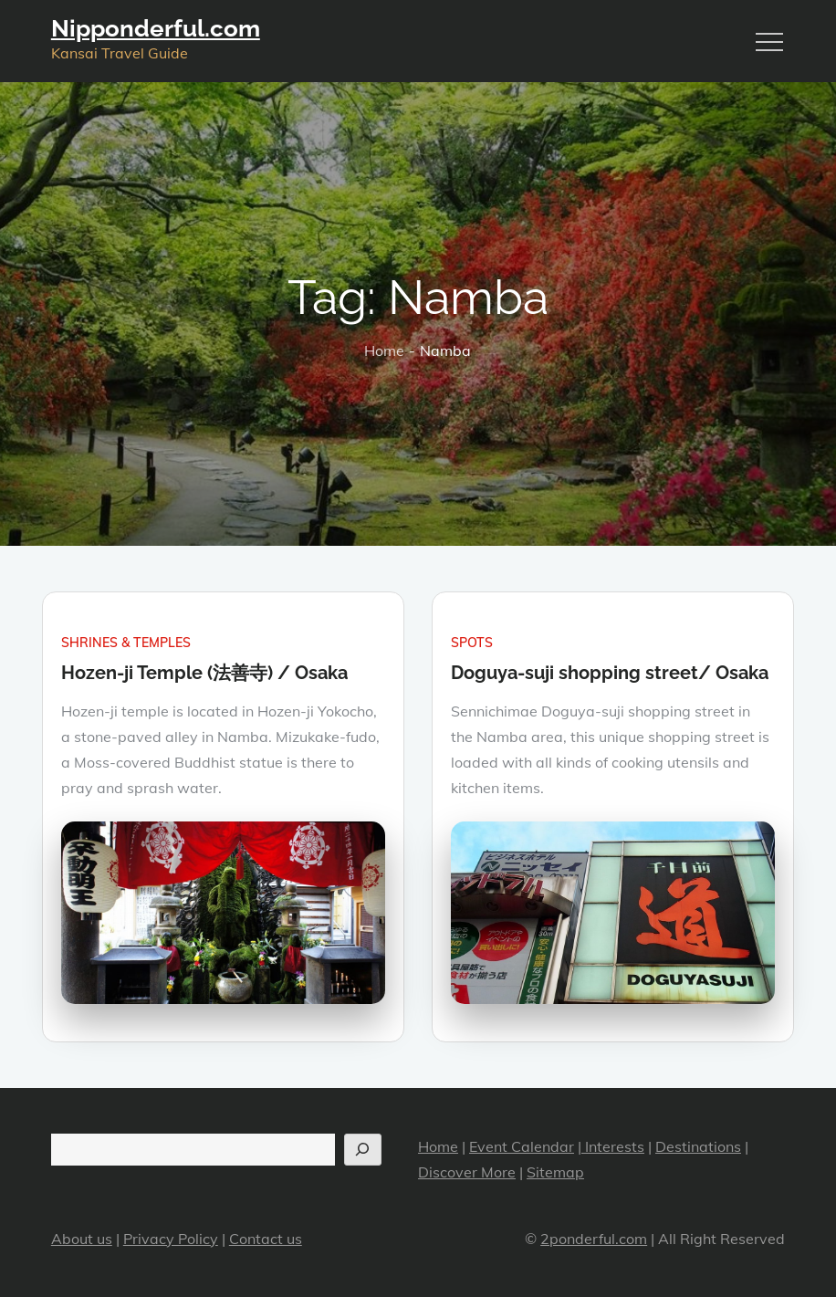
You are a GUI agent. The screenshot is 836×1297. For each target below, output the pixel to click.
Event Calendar (521, 1146)
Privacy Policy (170, 1238)
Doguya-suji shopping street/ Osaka (609, 673)
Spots (472, 642)
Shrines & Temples (126, 642)
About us (81, 1238)
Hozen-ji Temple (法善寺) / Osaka (204, 673)
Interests (612, 1146)
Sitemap (555, 1172)
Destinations (698, 1146)
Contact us (265, 1238)
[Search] (362, 1150)
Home (438, 1146)
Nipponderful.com (155, 28)
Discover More (467, 1172)
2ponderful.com (593, 1238)
